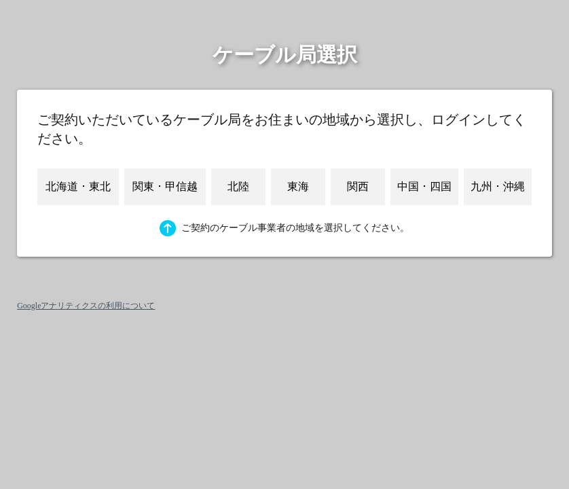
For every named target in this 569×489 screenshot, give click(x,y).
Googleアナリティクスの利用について (86, 305)
